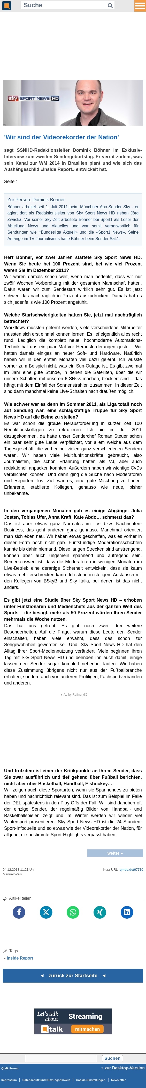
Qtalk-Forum (10, 1068)
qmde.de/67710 (131, 869)
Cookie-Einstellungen (90, 1080)
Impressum (9, 1080)
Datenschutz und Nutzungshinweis (46, 1080)
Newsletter (118, 1080)
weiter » (115, 853)
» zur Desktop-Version (123, 1068)
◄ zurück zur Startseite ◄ (73, 975)
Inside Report (20, 958)
